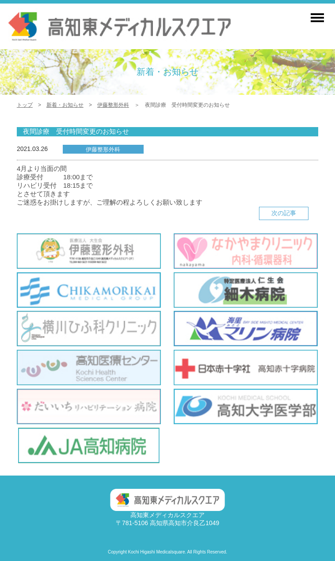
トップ (25, 105)
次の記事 (283, 213)
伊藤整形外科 (113, 105)
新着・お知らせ (65, 105)
